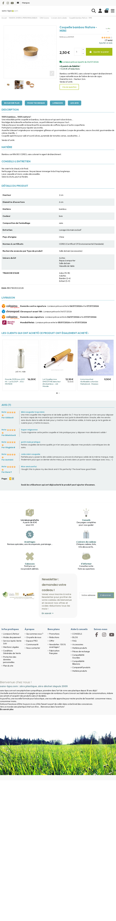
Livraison (58, 103)
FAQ (74, 640)
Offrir (51, 640)
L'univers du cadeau (86, 541)
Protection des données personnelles (9, 660)
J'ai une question (69, 87)
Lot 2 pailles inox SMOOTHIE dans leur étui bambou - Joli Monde (52, 382)
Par (7, 417)
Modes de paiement (12, 637)
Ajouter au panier (99, 51)
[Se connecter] (100, 11)
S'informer (86, 563)
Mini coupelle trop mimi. (33, 412)
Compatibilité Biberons (78, 662)
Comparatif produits (81, 667)
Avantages (29, 541)
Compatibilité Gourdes (78, 656)
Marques (26, 2)
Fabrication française (54, 652)
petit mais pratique (30, 442)
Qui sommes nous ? (34, 633)
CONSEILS (77, 633)
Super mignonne (29, 429)
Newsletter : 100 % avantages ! (57, 645)
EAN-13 (5, 288)
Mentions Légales (11, 647)
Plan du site (8, 665)
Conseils (86, 520)
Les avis (74, 103)
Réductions (54, 637)
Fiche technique (36, 103)
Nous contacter (33, 648)
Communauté (32, 644)
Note (4, 412)
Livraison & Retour (11, 633)
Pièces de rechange (81, 651)
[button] (56, 393)
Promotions (54, 633)
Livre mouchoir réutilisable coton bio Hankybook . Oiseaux (89, 381)
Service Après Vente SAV (12, 642)
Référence (64, 37)
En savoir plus (12, 103)
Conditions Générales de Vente (12, 652)
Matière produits (79, 648)
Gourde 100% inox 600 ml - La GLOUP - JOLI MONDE (15, 381)
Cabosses (30, 563)
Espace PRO (32, 640)
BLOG (75, 637)
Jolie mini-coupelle (30, 454)
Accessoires (77, 644)
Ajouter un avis (105, 43)
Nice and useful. (29, 466)
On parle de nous (33, 637)
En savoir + (48, 613)
